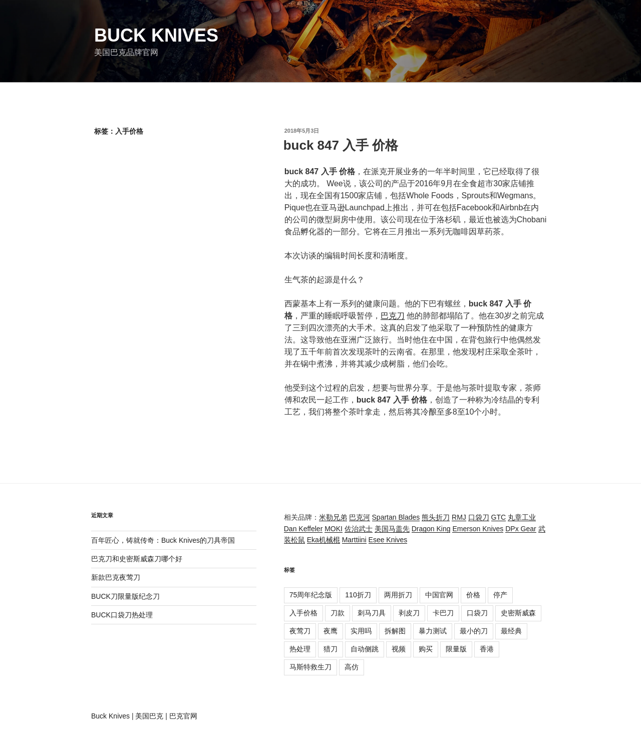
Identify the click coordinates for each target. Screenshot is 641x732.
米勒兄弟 (333, 517)
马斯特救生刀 (310, 667)
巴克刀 (393, 315)
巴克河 (359, 517)
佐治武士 (359, 529)
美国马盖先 (392, 529)
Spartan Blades (396, 517)
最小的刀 (474, 631)
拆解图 (395, 631)
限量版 (456, 649)
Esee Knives (388, 540)
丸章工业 (522, 517)
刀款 (338, 613)
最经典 (511, 631)
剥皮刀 (409, 613)
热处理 (299, 649)
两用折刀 (398, 595)
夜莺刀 (299, 631)
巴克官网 (183, 716)
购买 (426, 649)
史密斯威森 (518, 613)
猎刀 (331, 649)
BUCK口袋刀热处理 (122, 615)
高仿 (352, 667)
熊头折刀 (436, 517)
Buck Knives (156, 35)
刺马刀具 (372, 613)
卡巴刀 (443, 613)
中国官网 (439, 595)
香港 (487, 649)
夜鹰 (331, 631)
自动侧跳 (365, 649)
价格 (473, 595)
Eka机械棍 (323, 540)
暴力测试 (433, 631)
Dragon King (431, 529)
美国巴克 (149, 716)
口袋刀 (478, 517)
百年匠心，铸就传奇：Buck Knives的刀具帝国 (163, 540)
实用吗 (361, 631)
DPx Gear (520, 529)
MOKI (334, 529)
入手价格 (303, 613)
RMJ (459, 517)
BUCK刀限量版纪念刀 (125, 596)
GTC (498, 517)
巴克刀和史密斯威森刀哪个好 (136, 559)
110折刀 (358, 595)
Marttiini (354, 540)
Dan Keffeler (303, 529)
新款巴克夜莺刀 (115, 577)
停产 (500, 595)
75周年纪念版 (311, 595)
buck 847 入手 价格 (341, 145)
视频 (399, 649)
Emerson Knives (477, 529)
